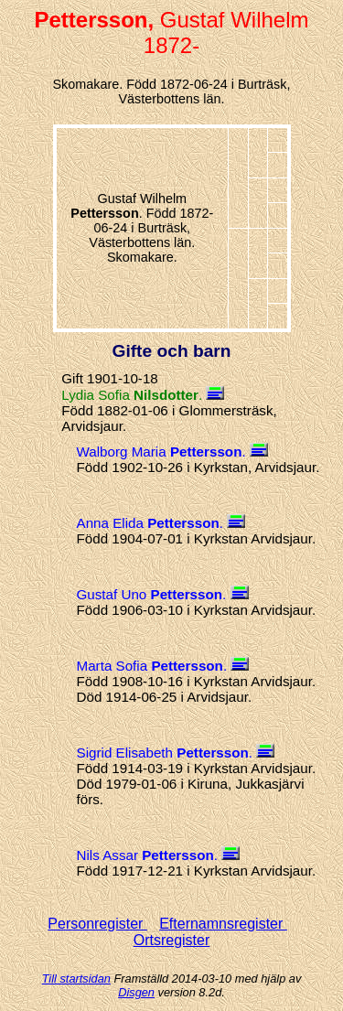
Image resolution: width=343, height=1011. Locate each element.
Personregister (97, 923)
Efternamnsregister (223, 923)
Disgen (136, 992)
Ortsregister (172, 940)
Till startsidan (76, 978)
